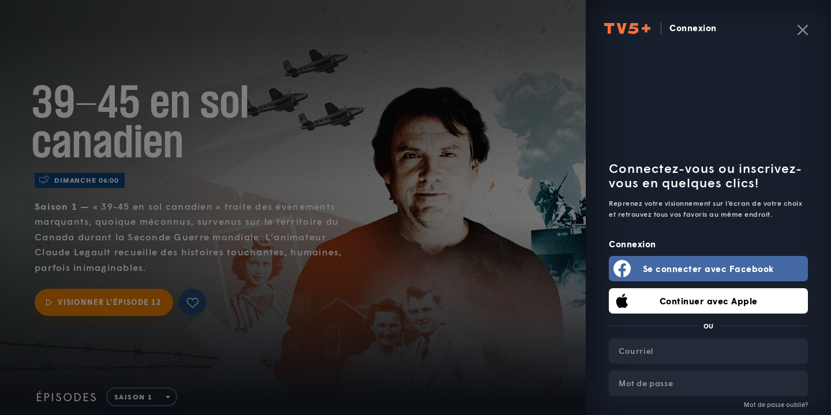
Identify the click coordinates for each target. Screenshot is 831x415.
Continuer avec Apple (709, 301)
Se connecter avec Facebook (708, 268)
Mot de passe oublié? (776, 404)
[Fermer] (803, 30)
